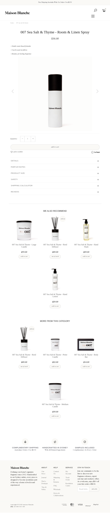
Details (14, 161)
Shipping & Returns (56, 480)
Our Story (43, 473)
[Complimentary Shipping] (25, 445)
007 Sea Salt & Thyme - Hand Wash (86, 246)
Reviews (15, 192)
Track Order (67, 479)
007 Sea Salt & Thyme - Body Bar (86, 356)
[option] (55, 94)
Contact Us (56, 473)
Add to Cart (55, 147)
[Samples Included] (85, 445)
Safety (14, 179)
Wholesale (56, 490)
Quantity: (13, 139)
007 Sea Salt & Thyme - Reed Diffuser (55, 246)
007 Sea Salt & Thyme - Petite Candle (55, 356)
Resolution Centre (68, 485)
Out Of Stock (55, 256)
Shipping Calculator (22, 186)
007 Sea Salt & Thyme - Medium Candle (55, 405)
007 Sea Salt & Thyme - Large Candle (24, 246)
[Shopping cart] (104, 10)
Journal (43, 478)
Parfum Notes (18, 167)
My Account (68, 473)
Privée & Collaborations (56, 495)
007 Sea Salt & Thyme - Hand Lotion (55, 295)
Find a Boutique (44, 482)
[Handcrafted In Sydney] (55, 445)
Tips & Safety (43, 489)
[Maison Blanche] (24, 468)
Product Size (18, 173)
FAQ (55, 486)
